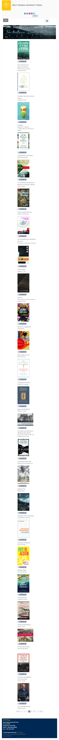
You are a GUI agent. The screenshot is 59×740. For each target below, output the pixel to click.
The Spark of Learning (24, 382)
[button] (46, 21)
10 (35, 711)
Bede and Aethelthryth (24, 409)
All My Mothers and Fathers (25, 155)
